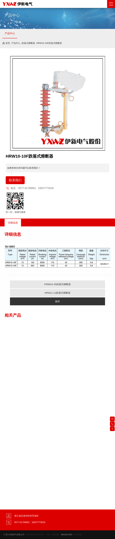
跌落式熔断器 (28, 43)
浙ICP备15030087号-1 (35, 534)
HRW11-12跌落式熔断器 (58, 292)
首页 (8, 43)
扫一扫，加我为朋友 (16, 212)
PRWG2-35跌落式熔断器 (57, 284)
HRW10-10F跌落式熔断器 (49, 43)
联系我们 (15, 180)
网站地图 (55, 534)
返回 (57, 301)
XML (48, 534)
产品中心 (10, 33)
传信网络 (78, 534)
